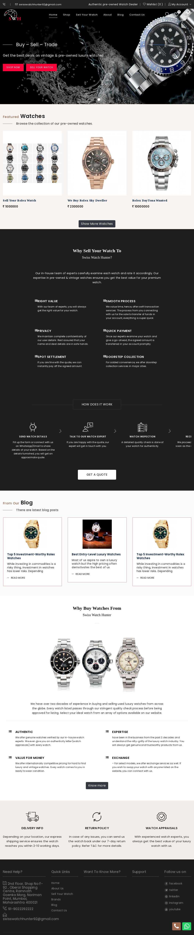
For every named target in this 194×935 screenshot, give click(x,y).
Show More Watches (97, 224)
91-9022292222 (20, 904)
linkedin (171, 895)
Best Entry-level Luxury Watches (96, 553)
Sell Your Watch (87, 16)
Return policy (97, 826)
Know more (97, 784)
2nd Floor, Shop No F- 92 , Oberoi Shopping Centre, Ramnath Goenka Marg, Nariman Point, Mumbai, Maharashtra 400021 (23, 890)
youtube (172, 907)
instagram (173, 901)
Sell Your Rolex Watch (19, 200)
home (53, 16)
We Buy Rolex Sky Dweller (87, 200)
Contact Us (137, 16)
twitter (171, 888)
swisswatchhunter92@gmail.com (38, 4)
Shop (66, 16)
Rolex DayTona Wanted (149, 200)
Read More (18, 576)
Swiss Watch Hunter (95, 931)
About (107, 16)
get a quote (97, 473)
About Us (57, 887)
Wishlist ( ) (153, 4)
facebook (173, 882)
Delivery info (32, 826)
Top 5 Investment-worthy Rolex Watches (31, 555)
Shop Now (16, 67)
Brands (56, 898)
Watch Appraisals (161, 826)
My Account (179, 4)
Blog (120, 16)
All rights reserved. (124, 931)
